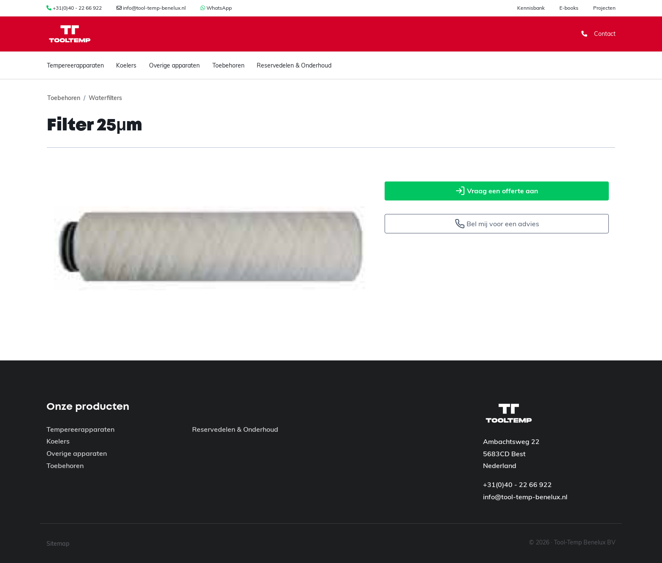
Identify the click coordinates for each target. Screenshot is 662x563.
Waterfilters (105, 98)
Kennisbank (531, 8)
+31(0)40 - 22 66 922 (77, 8)
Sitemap (58, 543)
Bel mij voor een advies (497, 224)
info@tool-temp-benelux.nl (154, 8)
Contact (598, 34)
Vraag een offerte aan (496, 191)
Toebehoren (228, 65)
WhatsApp (219, 8)
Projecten (604, 8)
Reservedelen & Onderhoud (294, 65)
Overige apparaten (174, 65)
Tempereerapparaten (75, 65)
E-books (568, 8)
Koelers (126, 65)
